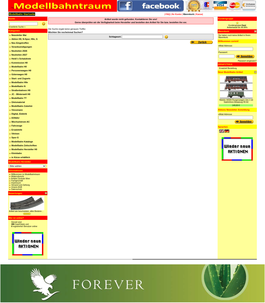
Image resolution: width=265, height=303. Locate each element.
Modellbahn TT (19, 98)
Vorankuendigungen (21, 47)
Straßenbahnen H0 (20, 90)
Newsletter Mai (18, 35)
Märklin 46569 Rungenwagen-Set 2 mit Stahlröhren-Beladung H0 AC (236, 101)
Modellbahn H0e (19, 82)
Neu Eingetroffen (20, 43)
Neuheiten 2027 (19, 55)
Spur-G (15, 137)
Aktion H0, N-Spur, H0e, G (24, 39)
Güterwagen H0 (19, 74)
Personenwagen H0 (21, 70)
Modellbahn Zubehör (21, 106)
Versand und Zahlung (20, 185)
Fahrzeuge (16, 126)
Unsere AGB (16, 187)
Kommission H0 (19, 63)
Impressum (16, 183)
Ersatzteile (16, 130)
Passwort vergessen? (247, 61)
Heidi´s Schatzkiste (21, 58)
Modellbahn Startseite (22, 14)
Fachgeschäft (17, 181)
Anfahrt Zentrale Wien (20, 179)
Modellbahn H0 (19, 66)
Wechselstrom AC (20, 122)
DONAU (15, 118)
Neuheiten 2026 (19, 51)
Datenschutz (16, 189)
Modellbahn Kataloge (22, 141)
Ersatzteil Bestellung (228, 68)
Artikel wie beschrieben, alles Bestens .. (26, 211)
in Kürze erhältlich (20, 157)
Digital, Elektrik (19, 114)
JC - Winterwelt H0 (20, 94)
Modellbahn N (18, 86)
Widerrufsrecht (17, 176)
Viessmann (17, 110)
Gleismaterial (18, 102)
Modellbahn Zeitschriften (24, 145)
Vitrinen (15, 133)
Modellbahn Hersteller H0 (24, 149)
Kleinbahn (16, 153)
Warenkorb (188, 14)
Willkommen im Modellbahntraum (25, 174)
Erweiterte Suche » (17, 27)
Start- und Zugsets (20, 78)
